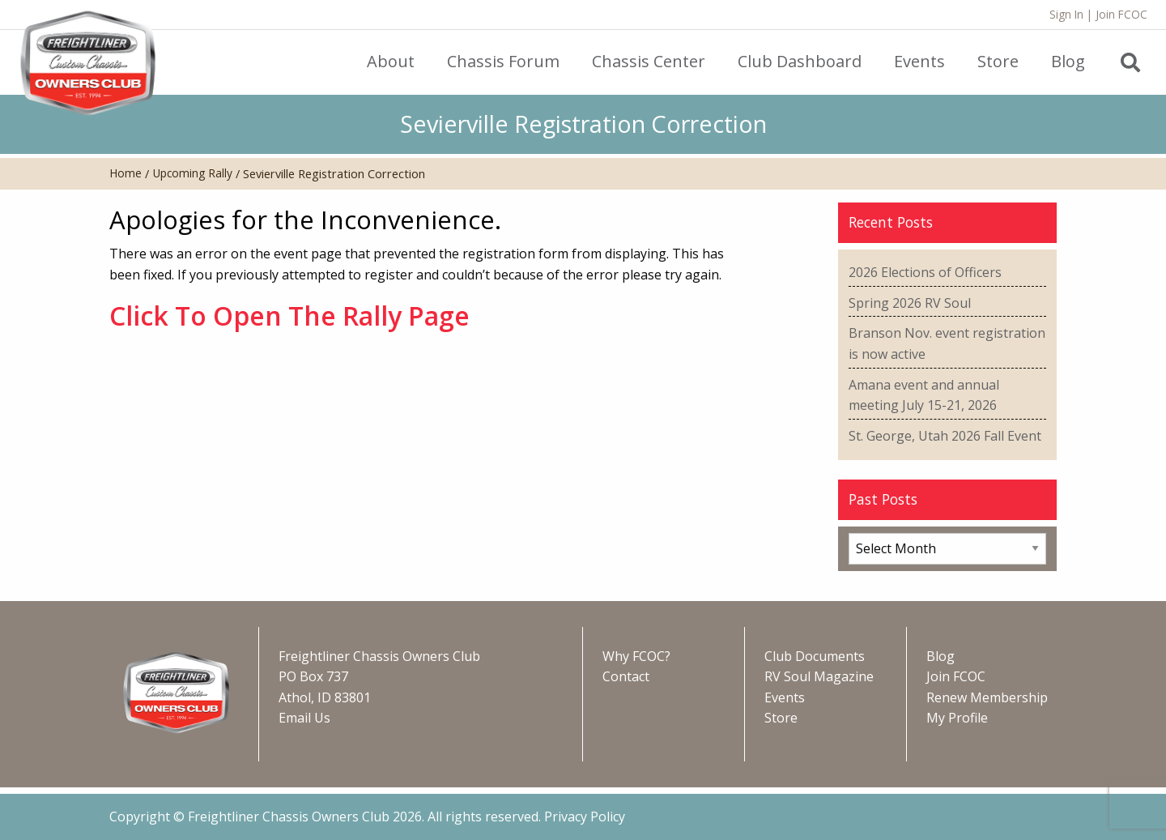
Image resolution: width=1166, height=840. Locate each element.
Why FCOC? (636, 656)
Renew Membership (987, 697)
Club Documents (814, 656)
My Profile (957, 718)
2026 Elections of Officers (925, 272)
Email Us (304, 718)
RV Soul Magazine (819, 676)
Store (781, 718)
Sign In (1066, 14)
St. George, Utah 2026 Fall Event (945, 436)
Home (125, 173)
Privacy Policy (584, 816)
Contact (625, 676)
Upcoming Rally (192, 173)
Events (784, 697)
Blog (940, 656)
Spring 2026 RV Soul (910, 303)
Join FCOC (1121, 14)
